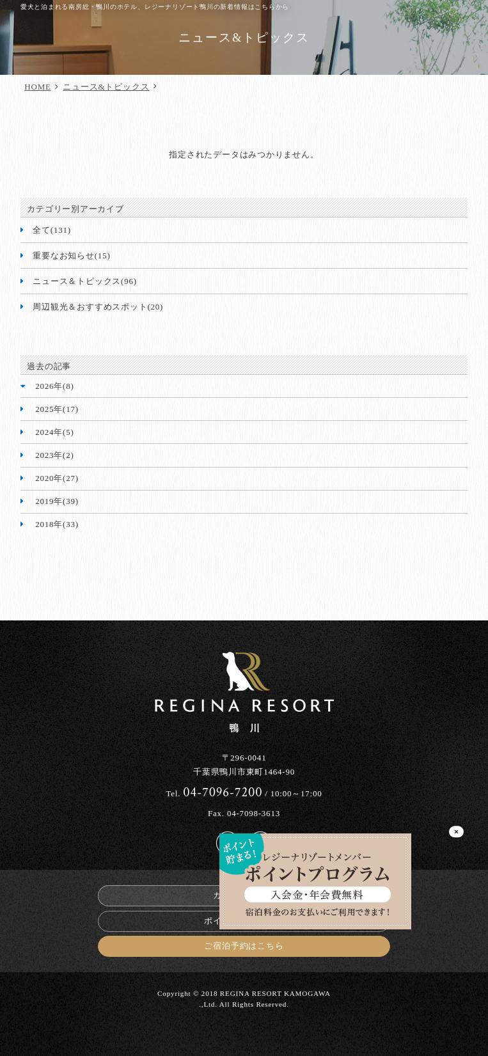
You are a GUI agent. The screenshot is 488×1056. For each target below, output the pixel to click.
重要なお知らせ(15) (71, 255)
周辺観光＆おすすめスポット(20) (98, 306)
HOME (37, 86)
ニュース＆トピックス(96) (85, 281)
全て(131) (52, 230)
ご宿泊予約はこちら (243, 945)
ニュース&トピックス (106, 86)
